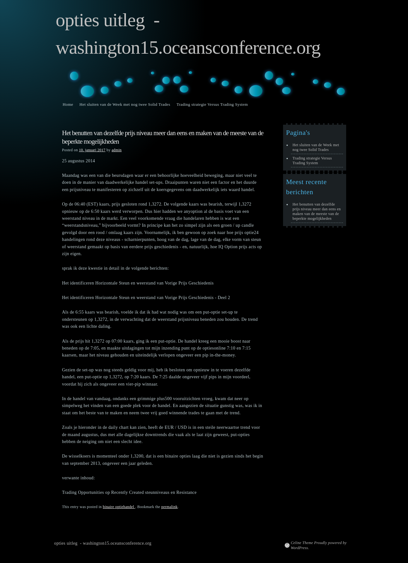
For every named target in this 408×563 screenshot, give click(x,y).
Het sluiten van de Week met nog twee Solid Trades (125, 104)
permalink (169, 507)
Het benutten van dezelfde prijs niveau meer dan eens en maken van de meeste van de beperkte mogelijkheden (317, 211)
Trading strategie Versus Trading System (212, 104)
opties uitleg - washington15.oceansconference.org (102, 543)
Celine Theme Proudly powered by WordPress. (319, 545)
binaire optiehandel (119, 507)
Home (68, 104)
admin (117, 150)
